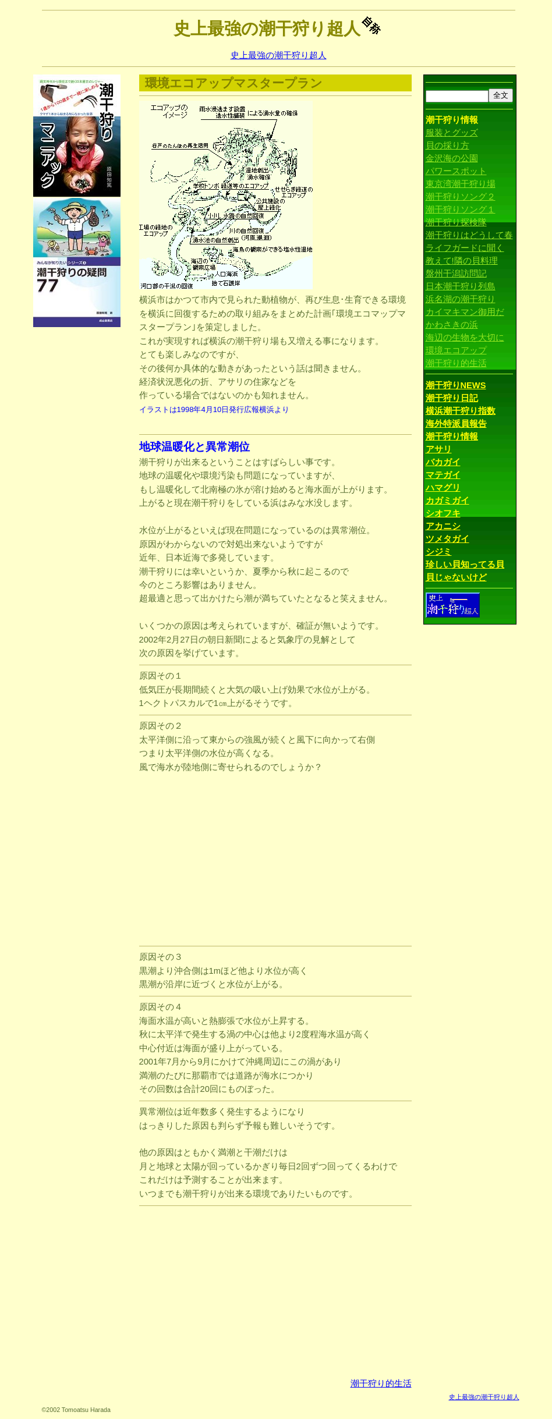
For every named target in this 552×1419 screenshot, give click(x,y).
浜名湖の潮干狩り (461, 299)
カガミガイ (447, 500)
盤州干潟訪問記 (456, 273)
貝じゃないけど (456, 577)
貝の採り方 (447, 145)
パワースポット (456, 171)
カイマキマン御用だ (465, 312)
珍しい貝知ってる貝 (465, 564)
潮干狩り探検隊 (456, 222)
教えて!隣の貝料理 (462, 260)
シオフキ (443, 513)
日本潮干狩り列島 (461, 286)
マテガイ (443, 475)
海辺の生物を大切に (465, 337)
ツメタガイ (447, 539)
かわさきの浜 (452, 324)
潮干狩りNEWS (456, 385)
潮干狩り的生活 (381, 1383)
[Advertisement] (79, 503)
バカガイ (443, 462)
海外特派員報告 (456, 423)
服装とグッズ (452, 132)
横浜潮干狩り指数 (461, 411)
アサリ (439, 449)
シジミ (439, 551)
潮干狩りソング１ (461, 209)
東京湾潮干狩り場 (461, 184)
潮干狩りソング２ (461, 196)
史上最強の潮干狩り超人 (279, 55)
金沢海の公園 (452, 158)
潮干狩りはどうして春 (469, 235)
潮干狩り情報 (452, 436)
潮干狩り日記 (452, 398)
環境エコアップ (456, 350)
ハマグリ (443, 487)
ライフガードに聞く (465, 248)
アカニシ (443, 526)
